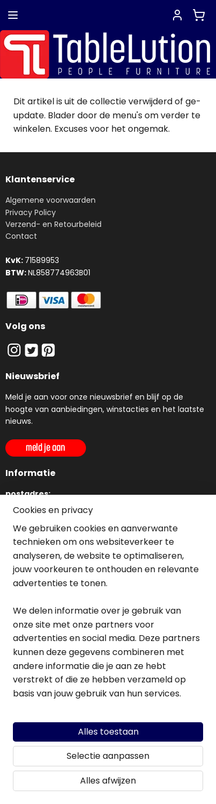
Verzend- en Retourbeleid (53, 224)
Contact (21, 236)
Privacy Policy (30, 212)
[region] (108, 615)
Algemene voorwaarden (50, 200)
